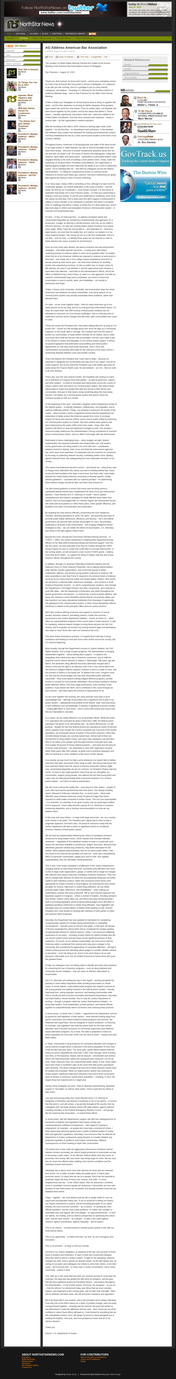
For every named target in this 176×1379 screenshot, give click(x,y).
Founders (26, 1357)
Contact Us (27, 1367)
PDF (106, 57)
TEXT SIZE (84, 57)
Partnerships (27, 1361)
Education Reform (63, 38)
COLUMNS (33, 34)
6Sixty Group (71, 1374)
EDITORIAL (21, 34)
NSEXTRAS (57, 34)
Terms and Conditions (90, 1359)
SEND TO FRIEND (66, 57)
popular (10, 50)
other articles (13, 64)
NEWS (9, 34)
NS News (24, 38)
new (8, 55)
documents (130, 77)
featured (10, 59)
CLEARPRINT (96, 57)
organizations (131, 73)
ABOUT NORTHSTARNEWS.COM (43, 1354)
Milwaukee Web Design (111, 1374)
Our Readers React (30, 1365)
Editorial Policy (28, 1359)
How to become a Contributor (93, 1357)
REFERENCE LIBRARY (75, 34)
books (127, 64)
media (127, 69)
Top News (11, 38)
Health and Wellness (84, 38)
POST (51, 57)
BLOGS (45, 34)
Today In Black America (42, 38)
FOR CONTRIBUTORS (95, 1354)
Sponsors (26, 1363)
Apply (83, 1361)
